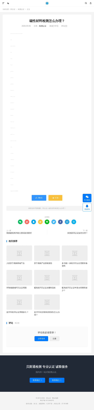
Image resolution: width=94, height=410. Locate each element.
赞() (39, 198)
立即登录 (41, 339)
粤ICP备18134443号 (47, 400)
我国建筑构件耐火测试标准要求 (19, 233)
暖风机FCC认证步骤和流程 (44, 288)
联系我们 (37, 380)
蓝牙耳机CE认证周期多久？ (17, 312)
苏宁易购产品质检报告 (43, 263)
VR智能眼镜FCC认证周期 (16, 288)
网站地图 (55, 398)
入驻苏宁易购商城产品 (15, 263)
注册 (54, 339)
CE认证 (47, 3)
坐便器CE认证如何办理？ (77, 233)
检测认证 (21, 9)
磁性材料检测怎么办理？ (47, 21)
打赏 (55, 198)
